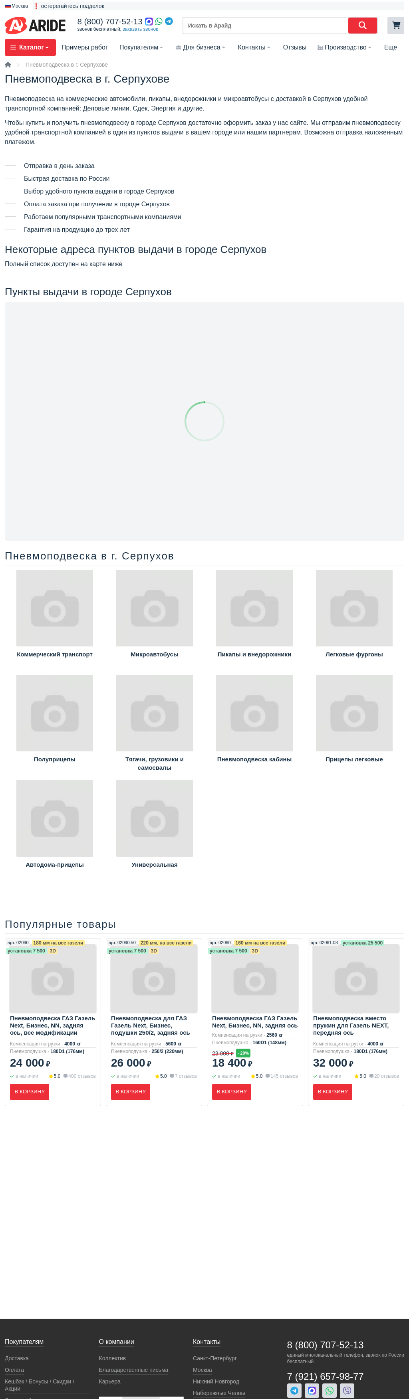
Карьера (110, 1381)
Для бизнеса (201, 47)
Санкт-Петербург (215, 1358)
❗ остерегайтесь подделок (68, 6)
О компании (116, 1341)
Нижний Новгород (216, 1381)
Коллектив (112, 1358)
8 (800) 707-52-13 (110, 21)
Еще (390, 47)
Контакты (255, 47)
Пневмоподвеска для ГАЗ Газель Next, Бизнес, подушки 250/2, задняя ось (150, 1025)
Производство (345, 47)
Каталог (30, 47)
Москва (202, 1370)
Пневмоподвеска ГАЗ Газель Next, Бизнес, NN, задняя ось (255, 1022)
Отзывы (295, 47)
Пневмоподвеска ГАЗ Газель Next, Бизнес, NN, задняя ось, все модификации (52, 1025)
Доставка (17, 1358)
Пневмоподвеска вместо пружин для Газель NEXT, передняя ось (351, 1025)
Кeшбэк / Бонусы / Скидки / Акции (39, 1385)
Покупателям (142, 47)
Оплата (14, 1370)
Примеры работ (85, 47)
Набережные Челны (219, 1393)
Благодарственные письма (134, 1370)
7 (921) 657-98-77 (325, 1376)
